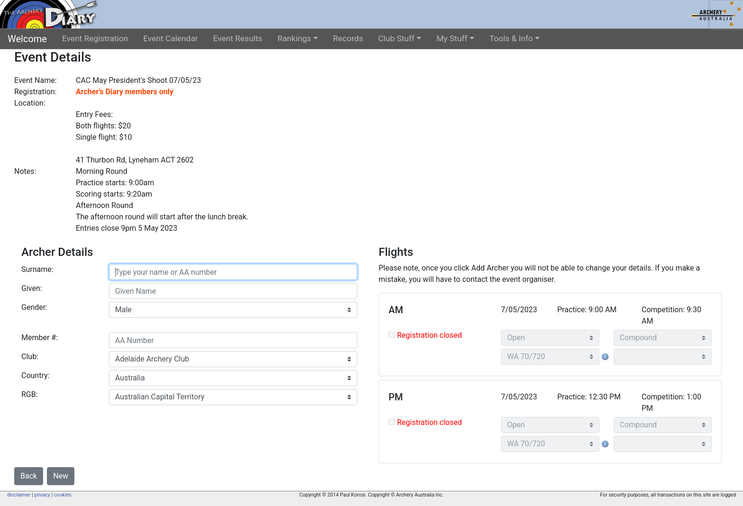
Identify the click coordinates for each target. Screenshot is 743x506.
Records (348, 38)
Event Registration (95, 38)
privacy (42, 495)
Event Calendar (170, 38)
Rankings (294, 38)
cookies (63, 495)
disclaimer (18, 495)
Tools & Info (511, 38)
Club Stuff (396, 38)
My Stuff (451, 38)
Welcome (27, 39)
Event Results (238, 38)
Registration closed (429, 335)
